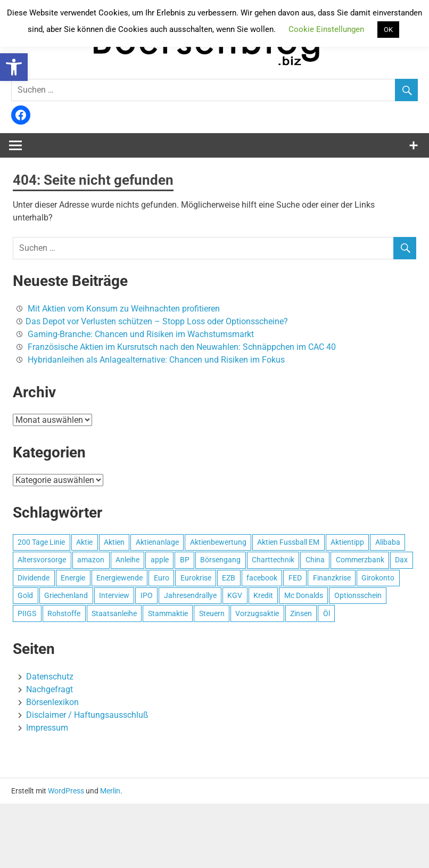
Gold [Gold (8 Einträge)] (25, 595)
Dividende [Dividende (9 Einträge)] (34, 578)
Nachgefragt (49, 689)
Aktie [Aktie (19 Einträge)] (84, 542)
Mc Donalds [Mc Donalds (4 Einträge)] (303, 595)
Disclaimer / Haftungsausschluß (87, 715)
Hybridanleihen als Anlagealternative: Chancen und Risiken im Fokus (156, 360)
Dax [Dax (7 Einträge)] (401, 559)
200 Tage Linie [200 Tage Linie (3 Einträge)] (41, 542)
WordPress (66, 791)
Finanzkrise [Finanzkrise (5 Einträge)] (332, 578)
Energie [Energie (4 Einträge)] (73, 578)
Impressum (47, 728)
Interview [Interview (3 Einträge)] (114, 595)
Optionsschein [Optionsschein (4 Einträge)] (358, 595)
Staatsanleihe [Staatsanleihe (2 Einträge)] (114, 613)
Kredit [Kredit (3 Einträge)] (263, 595)
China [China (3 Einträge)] (315, 559)
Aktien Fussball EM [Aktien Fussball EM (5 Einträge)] (288, 542)
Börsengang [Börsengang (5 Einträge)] (220, 559)
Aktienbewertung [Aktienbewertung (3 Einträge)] (218, 542)
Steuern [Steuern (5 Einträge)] (212, 613)
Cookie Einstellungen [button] (326, 29)
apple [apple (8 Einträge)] (160, 559)
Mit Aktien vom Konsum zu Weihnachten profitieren (124, 309)
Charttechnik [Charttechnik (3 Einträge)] (273, 559)
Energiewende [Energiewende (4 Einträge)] (119, 578)
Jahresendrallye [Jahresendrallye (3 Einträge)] (190, 595)
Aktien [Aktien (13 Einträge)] (114, 542)
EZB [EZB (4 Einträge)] (228, 578)
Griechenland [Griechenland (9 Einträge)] (66, 595)
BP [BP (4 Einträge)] (184, 559)
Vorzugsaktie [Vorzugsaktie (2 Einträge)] (257, 613)
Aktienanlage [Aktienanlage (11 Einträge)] (157, 542)
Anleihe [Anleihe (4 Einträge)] (127, 559)
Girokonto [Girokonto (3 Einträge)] (377, 578)
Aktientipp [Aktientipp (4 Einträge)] (347, 542)
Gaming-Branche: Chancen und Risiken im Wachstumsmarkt (141, 334)
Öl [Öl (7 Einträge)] (326, 613)
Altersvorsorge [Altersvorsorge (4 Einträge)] (42, 559)
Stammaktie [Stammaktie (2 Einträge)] (168, 613)
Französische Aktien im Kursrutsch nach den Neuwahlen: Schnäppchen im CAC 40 (182, 347)
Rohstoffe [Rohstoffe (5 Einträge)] (63, 613)
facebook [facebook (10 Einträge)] (261, 578)
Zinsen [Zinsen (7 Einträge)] (301, 613)
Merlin (110, 791)
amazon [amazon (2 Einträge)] (90, 559)
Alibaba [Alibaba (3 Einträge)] (387, 542)
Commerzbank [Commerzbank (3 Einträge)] (360, 559)
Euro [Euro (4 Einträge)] (161, 578)
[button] (14, 67)
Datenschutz (49, 677)
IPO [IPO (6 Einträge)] (147, 595)
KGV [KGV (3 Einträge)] (234, 595)
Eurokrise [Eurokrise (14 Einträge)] (195, 578)
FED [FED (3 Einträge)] (295, 578)
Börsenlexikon (52, 702)
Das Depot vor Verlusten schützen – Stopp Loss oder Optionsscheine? (157, 321)
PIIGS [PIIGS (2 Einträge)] (27, 613)
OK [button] (388, 30)
